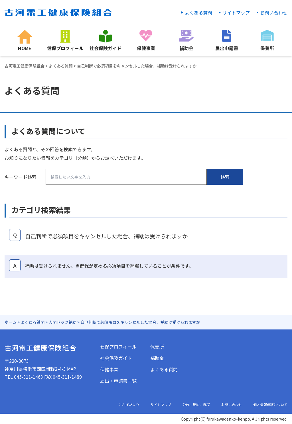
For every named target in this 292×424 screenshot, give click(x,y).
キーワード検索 (20, 176)
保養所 (157, 346)
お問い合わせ (273, 12)
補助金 (157, 358)
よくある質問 (198, 12)
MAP (71, 368)
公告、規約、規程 (196, 404)
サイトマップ (236, 12)
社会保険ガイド (116, 358)
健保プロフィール (118, 346)
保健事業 (109, 369)
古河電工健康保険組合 (24, 66)
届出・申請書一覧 (118, 380)
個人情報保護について (270, 404)
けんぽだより (129, 404)
